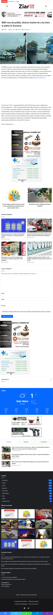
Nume (3, 293)
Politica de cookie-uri (33, 604)
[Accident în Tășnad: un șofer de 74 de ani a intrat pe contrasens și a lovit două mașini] (26, 524)
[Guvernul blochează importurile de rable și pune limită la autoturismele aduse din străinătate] (39, 225)
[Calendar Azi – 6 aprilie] (26, 544)
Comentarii (44, 442)
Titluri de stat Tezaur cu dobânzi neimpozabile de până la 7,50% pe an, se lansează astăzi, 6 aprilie (13, 235)
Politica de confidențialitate (21, 604)
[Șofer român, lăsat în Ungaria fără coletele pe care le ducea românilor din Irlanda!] (6, 464)
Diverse (4, 483)
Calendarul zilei (6, 501)
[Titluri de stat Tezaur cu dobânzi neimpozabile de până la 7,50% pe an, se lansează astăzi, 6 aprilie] (13, 225)
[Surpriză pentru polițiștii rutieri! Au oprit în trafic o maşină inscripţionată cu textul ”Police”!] (6, 457)
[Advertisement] (26, 92)
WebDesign (31, 601)
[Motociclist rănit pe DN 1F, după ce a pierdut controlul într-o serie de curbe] (43, 524)
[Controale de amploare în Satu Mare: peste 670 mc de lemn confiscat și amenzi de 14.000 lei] (9, 524)
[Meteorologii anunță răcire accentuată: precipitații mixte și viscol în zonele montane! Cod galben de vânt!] (43, 534)
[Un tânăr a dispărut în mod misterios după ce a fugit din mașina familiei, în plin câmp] (43, 514)
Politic (3, 498)
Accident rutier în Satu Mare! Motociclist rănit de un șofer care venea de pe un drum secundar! (26, 561)
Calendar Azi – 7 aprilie (13, 1)
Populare (8, 442)
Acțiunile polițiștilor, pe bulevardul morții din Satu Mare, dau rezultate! (20, 568)
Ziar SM (4, 29)
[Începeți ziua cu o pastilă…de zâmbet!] (26, 514)
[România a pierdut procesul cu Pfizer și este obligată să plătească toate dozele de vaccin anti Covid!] (39, 249)
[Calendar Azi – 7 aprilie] (9, 514)
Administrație (5, 493)
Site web (3, 305)
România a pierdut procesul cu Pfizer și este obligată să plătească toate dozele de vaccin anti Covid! (39, 259)
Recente (26, 442)
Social (3, 485)
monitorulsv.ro (41, 77)
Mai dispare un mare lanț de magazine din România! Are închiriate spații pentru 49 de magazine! (12, 259)
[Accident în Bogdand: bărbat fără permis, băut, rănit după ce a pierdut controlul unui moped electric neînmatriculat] (9, 534)
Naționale (4, 488)
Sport (3, 496)
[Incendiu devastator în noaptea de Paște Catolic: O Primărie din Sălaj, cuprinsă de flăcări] (26, 534)
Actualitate (5, 480)
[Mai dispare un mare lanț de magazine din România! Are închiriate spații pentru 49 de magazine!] (13, 249)
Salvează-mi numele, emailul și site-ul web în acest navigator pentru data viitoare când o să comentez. (27, 311)
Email (3, 299)
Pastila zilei (5, 490)
